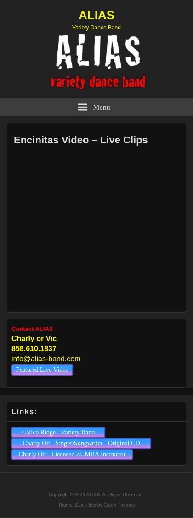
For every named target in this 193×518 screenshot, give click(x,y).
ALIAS (96, 15)
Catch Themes (119, 504)
